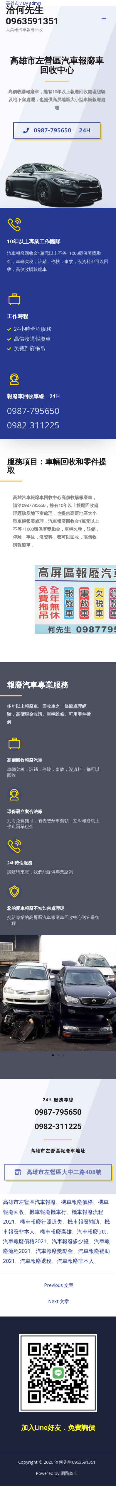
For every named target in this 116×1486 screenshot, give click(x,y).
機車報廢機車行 (47, 1211)
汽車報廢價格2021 (24, 1241)
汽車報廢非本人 (75, 1260)
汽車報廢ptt (91, 1231)
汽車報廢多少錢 (70, 1241)
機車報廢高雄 (56, 1231)
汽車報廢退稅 (36, 1260)
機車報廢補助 (83, 1221)
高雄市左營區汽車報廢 (29, 1201)
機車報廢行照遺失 (41, 1221)
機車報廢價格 (77, 1201)
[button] (56, 132)
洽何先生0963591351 (32, 15)
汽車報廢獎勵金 (54, 1250)
